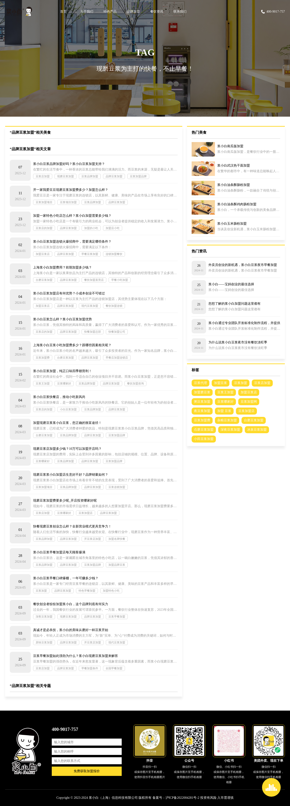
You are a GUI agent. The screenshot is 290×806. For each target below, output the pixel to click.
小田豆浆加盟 (204, 439)
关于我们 (86, 11)
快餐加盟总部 (92, 331)
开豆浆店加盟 (92, 539)
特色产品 (110, 11)
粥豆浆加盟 (202, 401)
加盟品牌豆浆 (116, 564)
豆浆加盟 (41, 590)
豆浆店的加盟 (44, 228)
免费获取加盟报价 (87, 771)
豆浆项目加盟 (68, 202)
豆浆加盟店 (86, 513)
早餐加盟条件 (89, 668)
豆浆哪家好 (64, 383)
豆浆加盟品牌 (138, 176)
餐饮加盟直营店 (94, 280)
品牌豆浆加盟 (114, 176)
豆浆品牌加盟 (89, 176)
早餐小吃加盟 (119, 280)
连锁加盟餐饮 (114, 254)
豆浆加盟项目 (44, 202)
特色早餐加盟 (87, 590)
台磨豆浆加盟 (44, 280)
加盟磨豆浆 (202, 392)
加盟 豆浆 (224, 411)
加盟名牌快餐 (116, 539)
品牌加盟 (133, 11)
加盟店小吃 (113, 228)
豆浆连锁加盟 (116, 487)
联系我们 (179, 11)
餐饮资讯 (156, 11)
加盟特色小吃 (111, 590)
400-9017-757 (273, 11)
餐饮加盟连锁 (114, 305)
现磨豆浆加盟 (65, 176)
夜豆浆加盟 (202, 411)
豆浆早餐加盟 (116, 616)
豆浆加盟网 (249, 401)
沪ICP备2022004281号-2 (182, 797)
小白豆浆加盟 (68, 409)
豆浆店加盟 (43, 176)
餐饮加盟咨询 (135, 383)
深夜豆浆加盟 (44, 616)
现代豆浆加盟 (89, 305)
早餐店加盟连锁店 (117, 357)
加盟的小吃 (91, 228)
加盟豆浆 (220, 383)
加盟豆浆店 (43, 254)
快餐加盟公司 (116, 331)
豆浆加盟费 (43, 357)
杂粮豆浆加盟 (227, 420)
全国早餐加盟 (114, 668)
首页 (63, 11)
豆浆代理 (200, 383)
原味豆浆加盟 (44, 642)
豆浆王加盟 (43, 383)
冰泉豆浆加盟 (257, 429)
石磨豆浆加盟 (204, 429)
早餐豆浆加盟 (89, 254)
